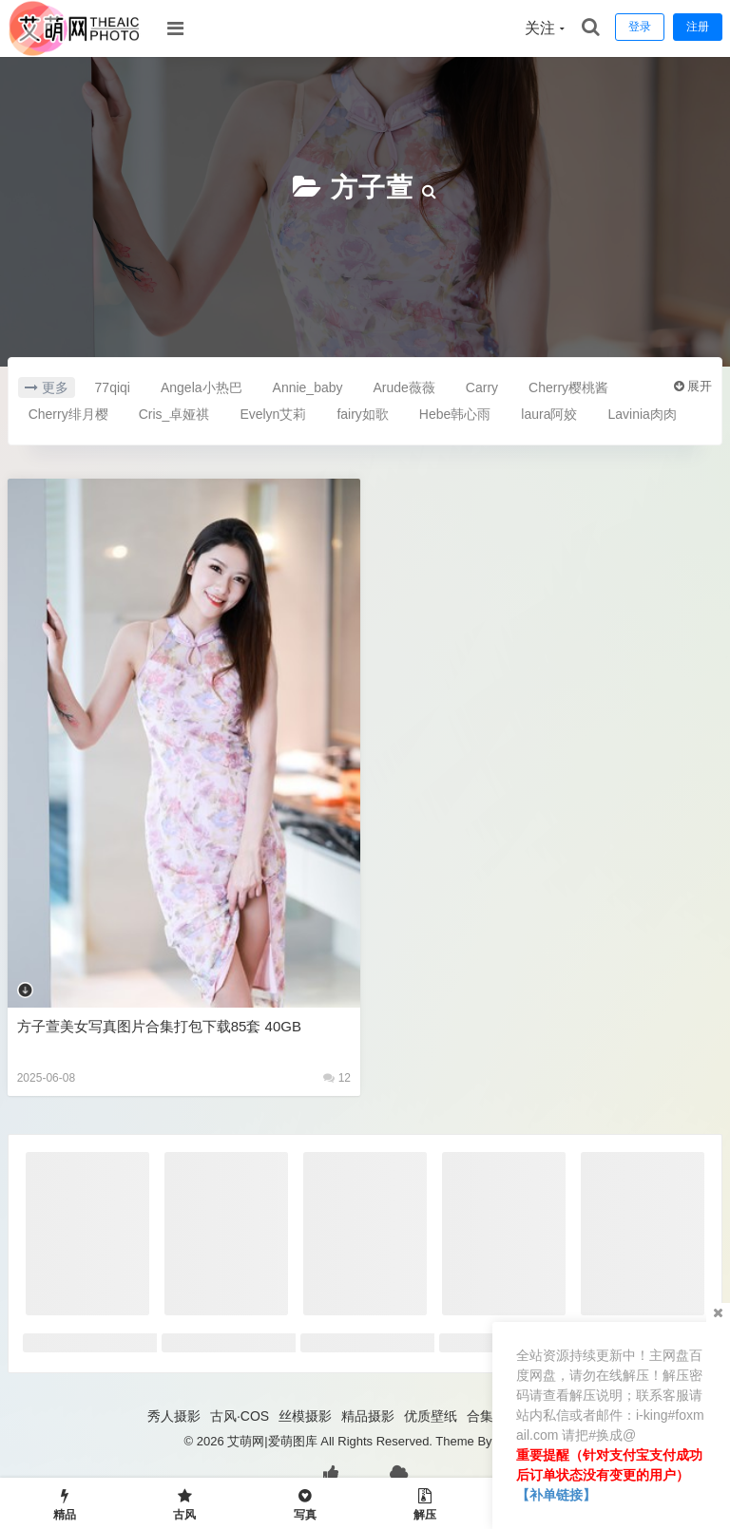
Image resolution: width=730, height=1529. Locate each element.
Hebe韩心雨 (454, 414)
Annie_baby (308, 387)
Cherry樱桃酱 (568, 387)
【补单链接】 (556, 1494)
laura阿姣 (549, 414)
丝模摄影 (305, 1416)
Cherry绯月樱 (68, 414)
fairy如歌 (362, 414)
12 (337, 1078)
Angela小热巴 (201, 387)
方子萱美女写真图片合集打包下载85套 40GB (159, 1026)
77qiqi (112, 387)
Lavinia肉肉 (641, 414)
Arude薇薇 (404, 387)
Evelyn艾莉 (273, 414)
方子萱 (372, 187)
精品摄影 (367, 1416)
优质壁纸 (430, 1416)
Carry (482, 387)
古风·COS (239, 1416)
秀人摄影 (174, 1416)
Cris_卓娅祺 (174, 414)
